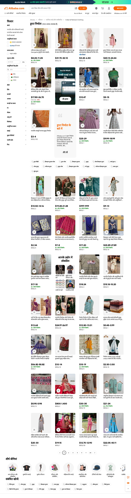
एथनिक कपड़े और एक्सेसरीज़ (54, 20)
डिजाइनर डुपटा (43, 484)
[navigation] (17, 236)
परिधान (40, 20)
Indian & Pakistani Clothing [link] (74, 20)
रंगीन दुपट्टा (40, 489)
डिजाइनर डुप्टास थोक (49, 162)
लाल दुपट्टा (55, 484)
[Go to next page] (95, 453)
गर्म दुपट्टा (86, 166)
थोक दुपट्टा (35, 166)
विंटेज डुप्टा (10, 484)
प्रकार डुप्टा (114, 166)
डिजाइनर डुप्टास (75, 162)
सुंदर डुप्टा (35, 171)
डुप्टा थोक (62, 162)
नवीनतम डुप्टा (47, 166)
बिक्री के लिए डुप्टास (13, 489)
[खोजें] (82, 8)
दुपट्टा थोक (59, 166)
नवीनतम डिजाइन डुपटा (69, 484)
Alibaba (32, 20)
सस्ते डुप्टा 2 (112, 162)
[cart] (103, 8)
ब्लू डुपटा (83, 484)
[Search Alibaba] (52, 8)
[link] (128, 477)
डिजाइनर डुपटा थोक (73, 166)
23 (90, 452)
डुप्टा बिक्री (35, 162)
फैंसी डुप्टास (106, 484)
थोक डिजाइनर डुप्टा (98, 162)
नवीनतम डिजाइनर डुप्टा (100, 166)
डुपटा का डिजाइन (65, 489)
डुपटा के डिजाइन (28, 489)
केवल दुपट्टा (52, 489)
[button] (76, 8)
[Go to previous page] (60, 453)
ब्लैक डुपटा (94, 484)
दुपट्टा (86, 162)
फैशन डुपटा (78, 489)
